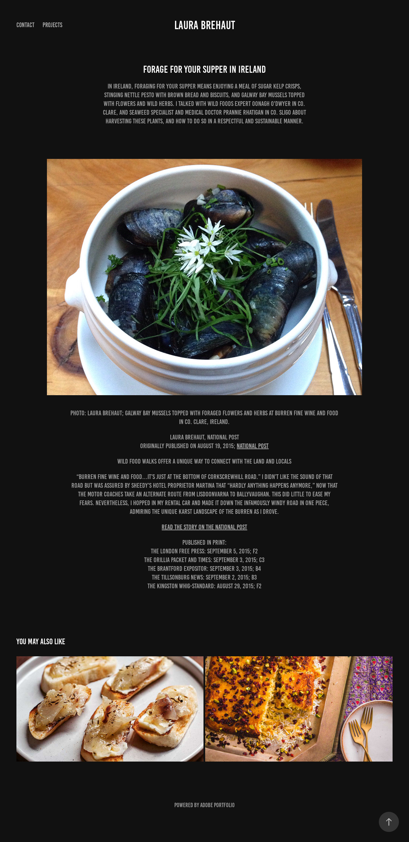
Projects (52, 24)
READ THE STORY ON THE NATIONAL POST (204, 527)
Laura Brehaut (204, 25)
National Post (253, 445)
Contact (25, 24)
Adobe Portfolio (217, 805)
